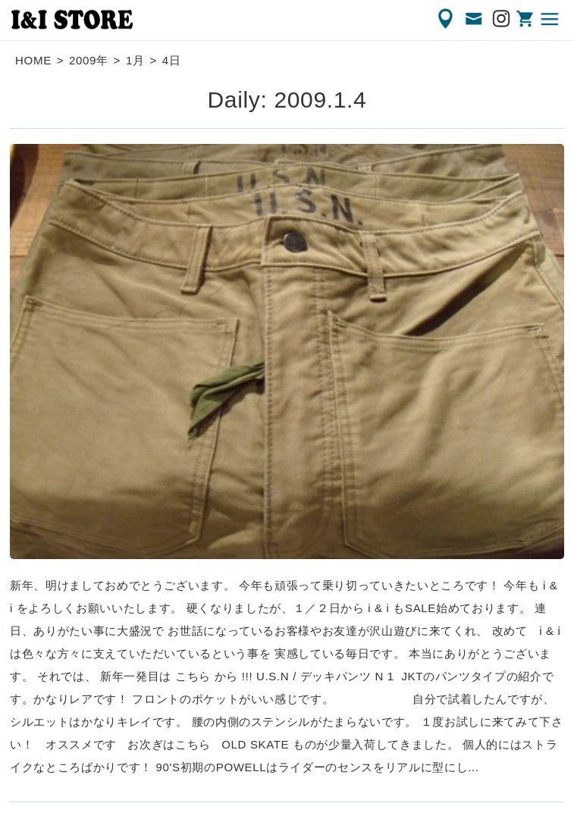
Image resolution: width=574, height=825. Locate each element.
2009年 (88, 60)
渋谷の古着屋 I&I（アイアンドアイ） (72, 20)
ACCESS (446, 19)
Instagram (502, 19)
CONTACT (475, 19)
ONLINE (526, 19)
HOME (33, 60)
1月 (135, 60)
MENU (550, 19)
